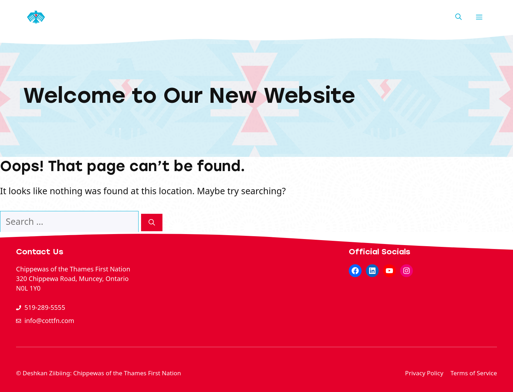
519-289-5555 (44, 307)
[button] (458, 17)
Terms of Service (473, 373)
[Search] (151, 222)
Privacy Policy (424, 373)
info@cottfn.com (49, 320)
